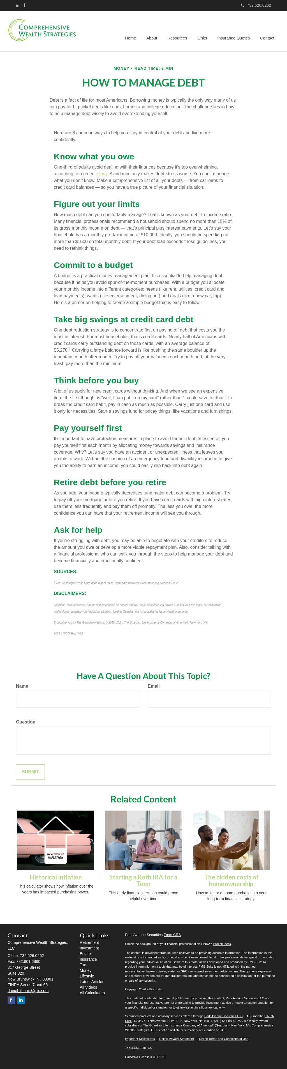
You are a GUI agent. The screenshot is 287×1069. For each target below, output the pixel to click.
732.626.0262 (256, 5)
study (102, 173)
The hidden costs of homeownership (231, 880)
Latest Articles (92, 981)
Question (25, 722)
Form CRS (172, 935)
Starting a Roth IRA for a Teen (143, 880)
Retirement (89, 942)
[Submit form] (30, 772)
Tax (83, 965)
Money (86, 970)
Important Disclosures (140, 1038)
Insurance (88, 959)
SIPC (128, 1021)
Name (22, 686)
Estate (85, 953)
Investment (89, 948)
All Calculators (92, 993)
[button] (154, 31)
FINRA (269, 1016)
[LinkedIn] (17, 5)
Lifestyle (87, 976)
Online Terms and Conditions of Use (223, 1038)
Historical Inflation (56, 877)
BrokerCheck (222, 944)
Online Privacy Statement (176, 1038)
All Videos (88, 987)
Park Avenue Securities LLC (223, 1016)
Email (154, 686)
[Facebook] (24, 5)
